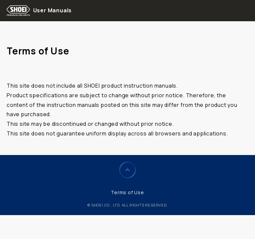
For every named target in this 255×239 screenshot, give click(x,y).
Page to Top (127, 170)
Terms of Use (127, 192)
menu (245, 10)
